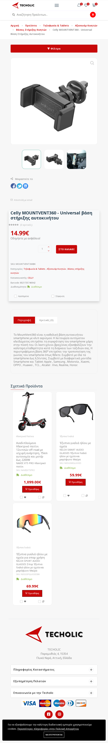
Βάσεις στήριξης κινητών (31, 29)
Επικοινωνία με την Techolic (33, 693)
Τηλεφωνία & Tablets (56, 25)
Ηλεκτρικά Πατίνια (25, 436)
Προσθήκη (32, 489)
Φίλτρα (54, 48)
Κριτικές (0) (46, 320)
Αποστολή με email (21, 200)
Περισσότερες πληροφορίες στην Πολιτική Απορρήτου (48, 728)
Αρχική (15, 25)
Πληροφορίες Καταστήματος (34, 669)
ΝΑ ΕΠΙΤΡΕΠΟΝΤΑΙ (54, 734)
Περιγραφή (24, 320)
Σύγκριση (60, 296)
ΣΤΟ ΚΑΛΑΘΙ (67, 249)
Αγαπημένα (23, 296)
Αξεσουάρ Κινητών (86, 25)
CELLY (30, 277)
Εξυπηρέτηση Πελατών (29, 681)
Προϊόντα (31, 25)
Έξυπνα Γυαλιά (67, 436)
